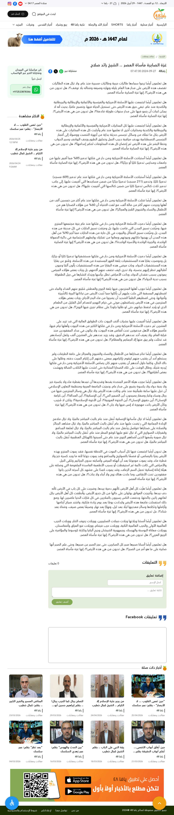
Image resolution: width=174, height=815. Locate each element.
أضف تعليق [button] (62, 602)
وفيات (30, 25)
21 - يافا (110, 3)
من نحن (75, 810)
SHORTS (117, 25)
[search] (44, 14)
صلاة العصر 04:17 (37, 3)
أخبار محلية (146, 25)
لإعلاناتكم (46, 810)
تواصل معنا (61, 810)
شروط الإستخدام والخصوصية (22, 810)
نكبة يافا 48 (78, 25)
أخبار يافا (132, 25)
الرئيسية (162, 25)
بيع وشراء (61, 25)
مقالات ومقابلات (148, 56)
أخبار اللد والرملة (98, 25)
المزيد (19, 25)
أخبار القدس (45, 25)
